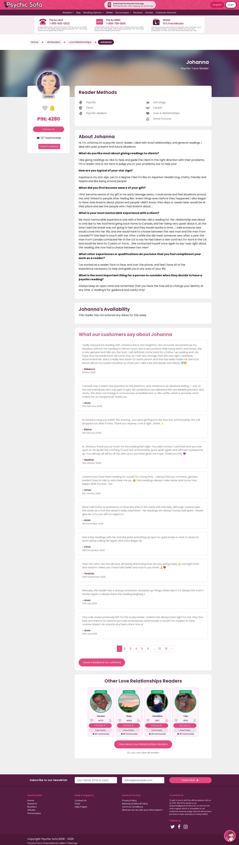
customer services (178, 811)
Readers (32, 806)
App (78, 12)
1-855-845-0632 (59, 23)
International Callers (55, 843)
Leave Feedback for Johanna (102, 662)
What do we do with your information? (142, 810)
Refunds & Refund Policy (135, 803)
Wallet (109, 12)
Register (217, 4)
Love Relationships (80, 42)
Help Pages (81, 806)
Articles (149, 12)
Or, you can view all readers (143, 752)
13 (166, 648)
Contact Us (80, 800)
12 (160, 648)
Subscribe (190, 780)
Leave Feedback (49, 146)
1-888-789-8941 (115, 23)
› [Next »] (171, 648)
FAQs (77, 803)
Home (34, 42)
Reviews (137, 12)
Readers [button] (67, 12)
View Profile (100, 730)
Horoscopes (34, 813)
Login (231, 4)
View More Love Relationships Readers (143, 744)
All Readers (53, 42)
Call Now (48, 129)
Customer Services (166, 12)
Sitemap (72, 843)
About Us (32, 803)
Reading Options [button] (92, 12)
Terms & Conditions (132, 806)
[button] (230, 836)
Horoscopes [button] (122, 12)
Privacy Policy (129, 800)
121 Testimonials (48, 138)
